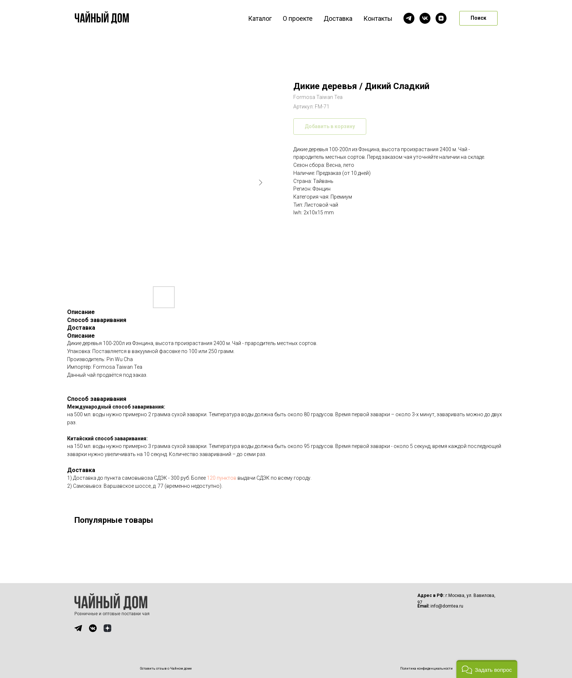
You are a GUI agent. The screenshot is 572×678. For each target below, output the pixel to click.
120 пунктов (221, 478)
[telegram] (408, 18)
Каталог (260, 18)
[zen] (441, 18)
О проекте (298, 18)
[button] (486, 669)
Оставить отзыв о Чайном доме (166, 668)
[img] (78, 628)
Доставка (338, 18)
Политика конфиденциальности (426, 668)
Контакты (378, 18)
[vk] (425, 18)
